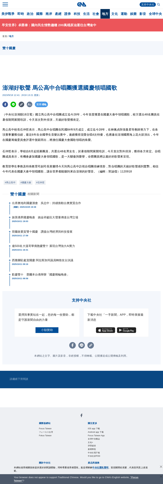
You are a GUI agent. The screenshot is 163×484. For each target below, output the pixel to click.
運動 (124, 14)
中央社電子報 (97, 459)
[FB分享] (5, 104)
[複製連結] (21, 104)
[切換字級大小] (29, 104)
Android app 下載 (99, 433)
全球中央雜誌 (97, 442)
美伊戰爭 (7, 14)
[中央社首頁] (81, 4)
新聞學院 (94, 454)
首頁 (4, 36)
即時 (20, 14)
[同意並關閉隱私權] (161, 467)
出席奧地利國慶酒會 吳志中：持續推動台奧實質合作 (46, 203)
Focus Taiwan (48, 429)
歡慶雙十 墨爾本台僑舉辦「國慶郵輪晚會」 (41, 274)
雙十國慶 (18, 194)
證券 (67, 14)
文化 (114, 14)
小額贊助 (47, 330)
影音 (142, 14)
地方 (105, 14)
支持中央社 (147, 4)
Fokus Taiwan (48, 437)
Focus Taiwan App (100, 437)
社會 (95, 14)
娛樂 (133, 14)
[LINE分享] (13, 104)
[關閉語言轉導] (161, 477)
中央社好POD (97, 463)
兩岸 (49, 14)
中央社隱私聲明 (100, 467)
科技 (77, 14)
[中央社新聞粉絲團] (81, 416)
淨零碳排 (94, 450)
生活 (86, 14)
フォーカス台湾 (49, 433)
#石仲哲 (40, 182)
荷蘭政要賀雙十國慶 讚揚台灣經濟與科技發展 (42, 231)
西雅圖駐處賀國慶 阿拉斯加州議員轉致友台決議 (42, 260)
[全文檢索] (159, 5)
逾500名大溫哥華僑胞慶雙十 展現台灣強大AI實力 (43, 246)
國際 (39, 14)
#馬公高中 (10, 182)
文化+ (92, 446)
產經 (58, 14)
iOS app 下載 (97, 429)
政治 (30, 14)
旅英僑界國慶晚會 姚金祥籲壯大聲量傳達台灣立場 (45, 217)
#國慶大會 (26, 182)
